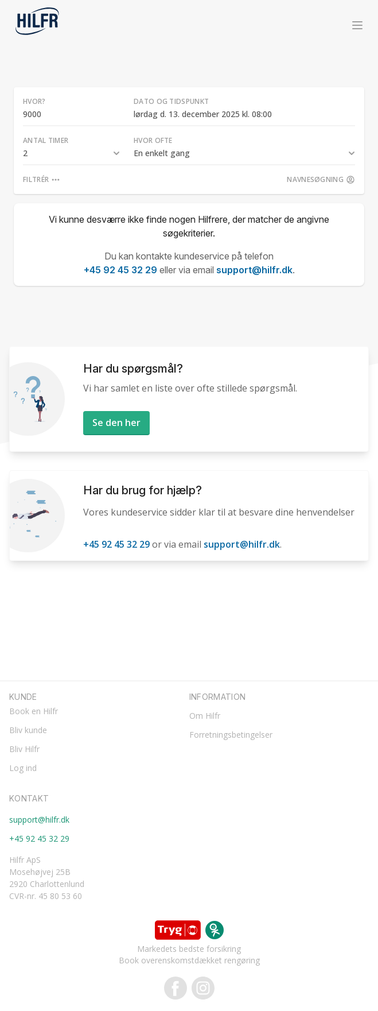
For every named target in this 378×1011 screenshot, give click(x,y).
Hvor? (34, 101)
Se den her (116, 422)
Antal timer (45, 140)
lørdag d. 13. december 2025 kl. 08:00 (203, 114)
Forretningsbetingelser (230, 734)
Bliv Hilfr (24, 748)
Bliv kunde (28, 730)
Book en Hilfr (33, 711)
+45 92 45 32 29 (120, 270)
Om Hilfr (204, 715)
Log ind (23, 767)
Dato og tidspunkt (171, 101)
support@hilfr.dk (254, 270)
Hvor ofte (153, 140)
